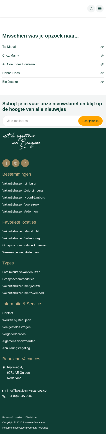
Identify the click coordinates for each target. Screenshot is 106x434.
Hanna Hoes (53, 73)
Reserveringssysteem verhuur (19, 427)
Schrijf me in (90, 120)
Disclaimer (31, 417)
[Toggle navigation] (100, 8)
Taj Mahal (53, 46)
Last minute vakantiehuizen (21, 272)
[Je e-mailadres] (40, 121)
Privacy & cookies (12, 417)
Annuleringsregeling (16, 348)
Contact (7, 313)
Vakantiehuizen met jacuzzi (21, 286)
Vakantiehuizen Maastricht (20, 231)
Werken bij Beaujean (16, 320)
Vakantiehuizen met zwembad (23, 293)
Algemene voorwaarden (18, 341)
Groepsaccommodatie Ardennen (24, 245)
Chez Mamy (53, 55)
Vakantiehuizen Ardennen (20, 211)
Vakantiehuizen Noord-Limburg (23, 197)
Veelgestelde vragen (16, 327)
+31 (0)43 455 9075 (20, 396)
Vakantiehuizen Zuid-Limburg (22, 190)
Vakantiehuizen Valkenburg (21, 238)
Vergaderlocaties (14, 334)
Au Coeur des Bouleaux (53, 64)
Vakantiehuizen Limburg (19, 183)
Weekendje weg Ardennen (20, 252)
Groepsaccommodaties (18, 279)
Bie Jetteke (53, 81)
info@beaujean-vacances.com (28, 390)
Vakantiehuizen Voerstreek (20, 204)
